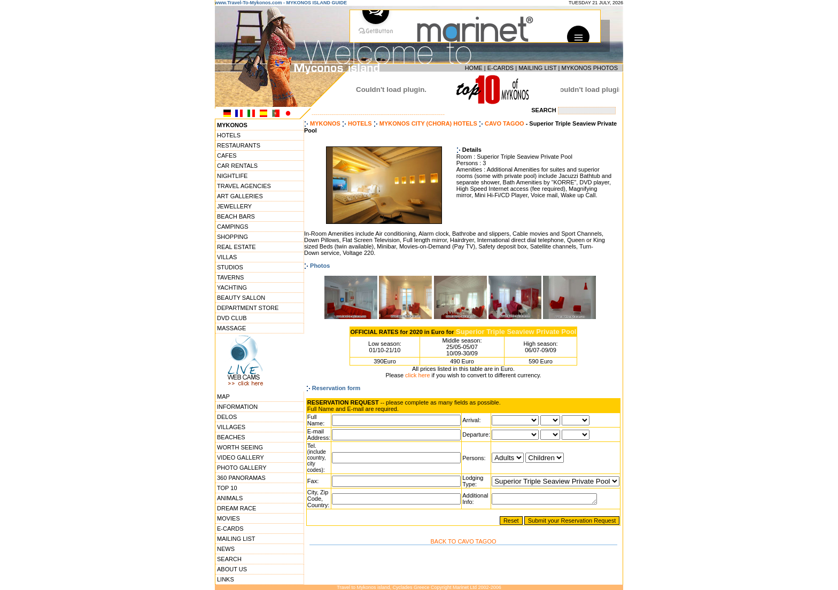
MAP (223, 396)
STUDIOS (230, 267)
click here (417, 375)
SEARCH (229, 559)
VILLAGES (231, 427)
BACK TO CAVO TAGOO (463, 541)
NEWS (226, 549)
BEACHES (231, 437)
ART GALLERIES (240, 196)
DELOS (227, 417)
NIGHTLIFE (232, 176)
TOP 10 (227, 488)
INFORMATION (237, 406)
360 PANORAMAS (241, 478)
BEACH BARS (236, 216)
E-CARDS (500, 68)
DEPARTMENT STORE (247, 308)
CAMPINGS (233, 226)
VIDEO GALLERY (240, 457)
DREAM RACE (236, 508)
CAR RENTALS (237, 165)
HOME (474, 68)
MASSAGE (231, 328)
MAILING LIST (537, 68)
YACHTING (232, 287)
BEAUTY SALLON (241, 297)
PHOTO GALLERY (242, 467)
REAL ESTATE (236, 247)
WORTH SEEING (240, 447)
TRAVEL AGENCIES (244, 186)
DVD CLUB (232, 318)
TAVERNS (230, 277)
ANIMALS (230, 498)
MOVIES (228, 518)
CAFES (227, 155)
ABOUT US (232, 569)
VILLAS (227, 257)
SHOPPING (232, 237)
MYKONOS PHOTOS (589, 68)
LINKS (225, 579)
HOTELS (228, 135)
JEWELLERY (234, 206)
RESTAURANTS (238, 145)
